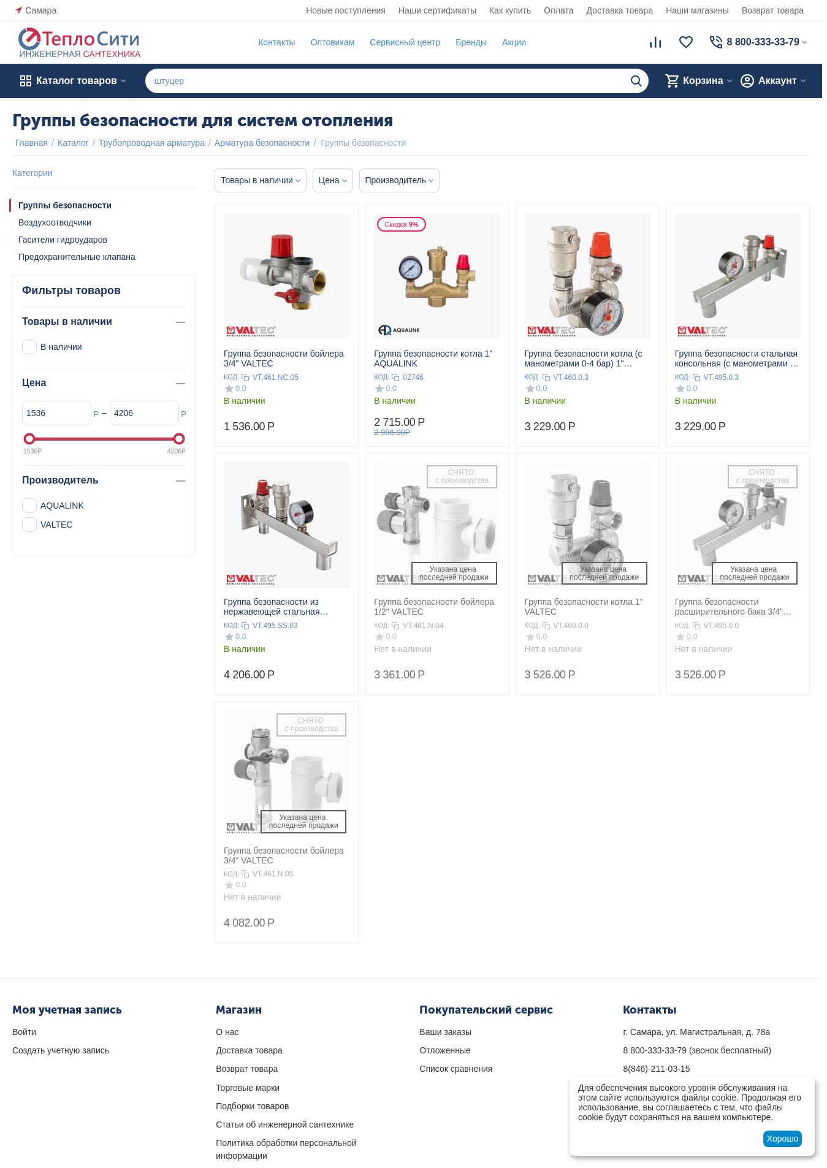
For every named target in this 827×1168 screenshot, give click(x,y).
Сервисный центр (402, 42)
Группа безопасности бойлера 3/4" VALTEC (284, 358)
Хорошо (783, 1138)
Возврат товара (773, 10)
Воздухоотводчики (54, 222)
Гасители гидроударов (62, 240)
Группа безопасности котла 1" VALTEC (584, 606)
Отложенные (444, 1050)
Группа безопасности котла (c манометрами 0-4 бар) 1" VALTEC (583, 358)
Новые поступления (346, 10)
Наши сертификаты (437, 10)
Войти (24, 1032)
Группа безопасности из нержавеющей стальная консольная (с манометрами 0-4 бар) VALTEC (285, 606)
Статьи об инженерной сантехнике (285, 1124)
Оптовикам (330, 42)
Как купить (510, 10)
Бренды (468, 42)
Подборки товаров (252, 1106)
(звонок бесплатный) (697, 1050)
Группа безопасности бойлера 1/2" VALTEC (434, 606)
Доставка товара (620, 10)
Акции (511, 42)
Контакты (273, 42)
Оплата (558, 10)
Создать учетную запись (60, 1050)
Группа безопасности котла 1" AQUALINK (433, 358)
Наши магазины (697, 10)
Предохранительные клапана (76, 257)
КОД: (231, 377)
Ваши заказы (445, 1032)
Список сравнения (455, 1069)
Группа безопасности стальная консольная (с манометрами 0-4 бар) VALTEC (736, 358)
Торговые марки (248, 1088)
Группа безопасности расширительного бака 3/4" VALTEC (729, 606)
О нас (227, 1032)
